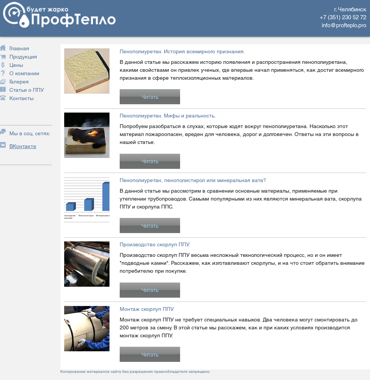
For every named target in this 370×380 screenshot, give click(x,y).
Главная (19, 48)
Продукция (23, 57)
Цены (16, 65)
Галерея (19, 82)
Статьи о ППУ (26, 90)
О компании (24, 73)
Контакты (21, 98)
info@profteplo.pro (344, 25)
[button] (150, 96)
